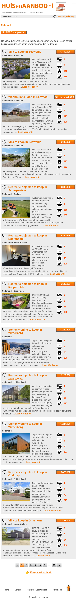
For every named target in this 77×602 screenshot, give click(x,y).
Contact (18, 590)
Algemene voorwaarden (37, 590)
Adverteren (57, 590)
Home (6, 590)
